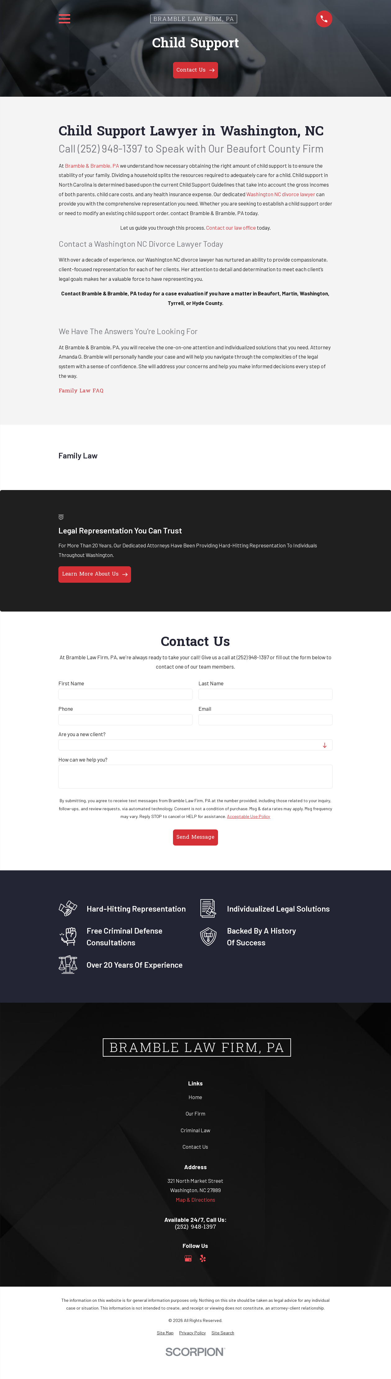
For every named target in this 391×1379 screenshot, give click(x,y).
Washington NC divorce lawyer (281, 194)
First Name (71, 683)
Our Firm (195, 1113)
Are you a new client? (82, 734)
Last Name (211, 683)
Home (195, 1097)
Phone (65, 708)
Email (204, 708)
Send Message (195, 837)
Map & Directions (195, 1199)
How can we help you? (82, 759)
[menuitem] (165, 1333)
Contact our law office (231, 227)
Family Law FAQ (81, 391)
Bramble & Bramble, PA (92, 165)
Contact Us (195, 1146)
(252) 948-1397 (195, 1227)
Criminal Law (195, 1130)
